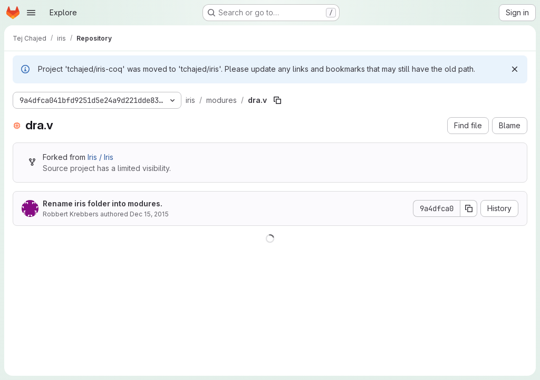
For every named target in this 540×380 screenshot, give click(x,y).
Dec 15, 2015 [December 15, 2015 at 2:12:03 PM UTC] (149, 214)
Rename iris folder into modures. (102, 203)
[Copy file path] (277, 100)
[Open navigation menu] (31, 12)
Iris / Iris (100, 157)
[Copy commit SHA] (468, 208)
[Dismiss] (514, 69)
